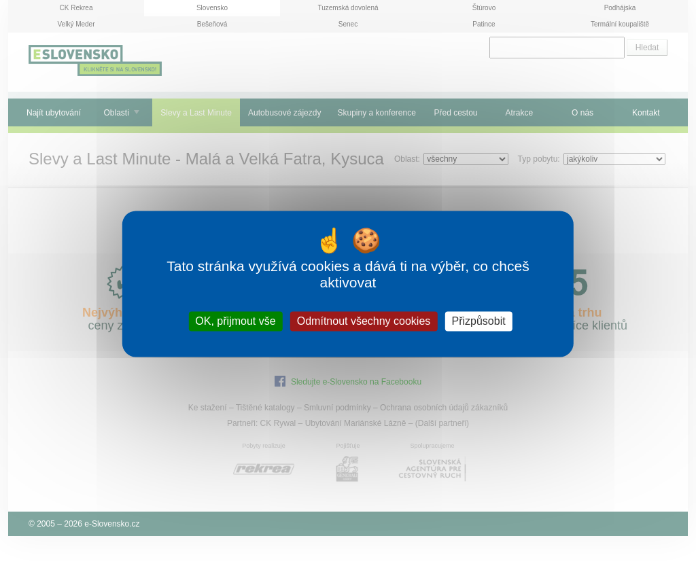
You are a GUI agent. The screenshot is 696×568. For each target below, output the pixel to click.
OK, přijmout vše (235, 321)
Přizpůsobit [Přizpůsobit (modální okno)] (478, 321)
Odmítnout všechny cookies (364, 321)
